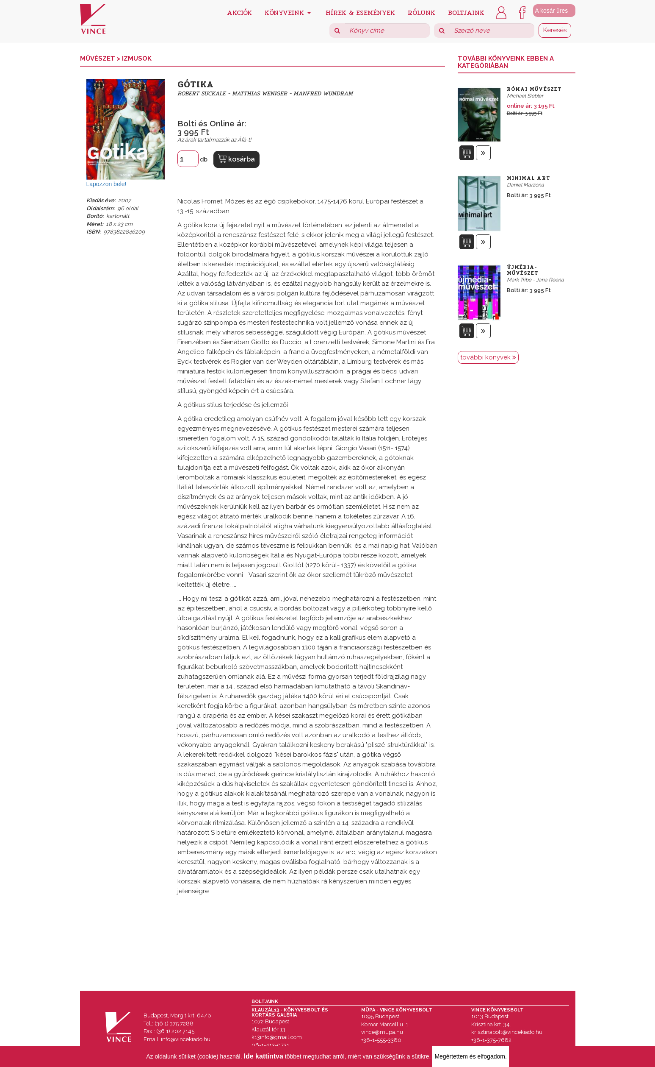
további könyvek (488, 357)
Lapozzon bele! (106, 184)
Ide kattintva (263, 1056)
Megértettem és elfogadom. (470, 1056)
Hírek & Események (360, 12)
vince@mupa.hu (382, 1032)
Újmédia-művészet (523, 270)
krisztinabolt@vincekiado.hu (506, 1032)
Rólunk (421, 12)
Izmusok (137, 58)
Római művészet (534, 89)
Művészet (98, 58)
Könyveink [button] (288, 12)
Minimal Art (528, 178)
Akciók (239, 12)
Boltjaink (466, 12)
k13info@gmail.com (276, 1037)
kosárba (236, 158)
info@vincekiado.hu (185, 1039)
